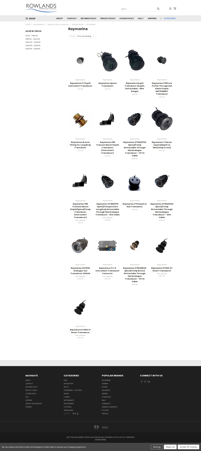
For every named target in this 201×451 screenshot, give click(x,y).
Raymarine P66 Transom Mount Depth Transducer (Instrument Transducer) (107, 147)
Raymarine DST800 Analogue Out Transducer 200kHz (80, 271)
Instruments (69, 400)
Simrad (105, 393)
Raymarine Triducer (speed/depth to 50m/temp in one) (162, 145)
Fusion (104, 387)
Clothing (67, 407)
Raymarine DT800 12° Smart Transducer (162, 269)
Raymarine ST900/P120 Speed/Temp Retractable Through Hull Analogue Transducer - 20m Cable (161, 211)
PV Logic (105, 410)
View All (105, 413)
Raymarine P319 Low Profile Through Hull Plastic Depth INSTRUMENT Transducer (162, 88)
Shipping (152, 18)
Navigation (68, 384)
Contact (72, 18)
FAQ (141, 18)
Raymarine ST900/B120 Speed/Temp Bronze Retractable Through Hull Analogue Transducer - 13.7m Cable (134, 275)
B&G (103, 400)
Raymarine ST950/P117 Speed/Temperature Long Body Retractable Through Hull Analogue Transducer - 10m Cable (108, 209)
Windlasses (68, 410)
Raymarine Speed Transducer (108, 84)
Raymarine (106, 380)
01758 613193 (169, 18)
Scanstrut (106, 397)
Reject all (170, 446)
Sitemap (29, 407)
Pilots (66, 387)
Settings (157, 446)
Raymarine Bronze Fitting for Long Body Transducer (80, 145)
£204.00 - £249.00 (33, 42)
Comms (67, 397)
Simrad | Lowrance (109, 407)
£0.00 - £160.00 (32, 35)
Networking (69, 403)
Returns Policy (88, 18)
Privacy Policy (107, 18)
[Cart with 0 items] (175, 8)
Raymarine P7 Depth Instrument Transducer (80, 84)
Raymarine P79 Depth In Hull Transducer (135, 205)
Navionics (106, 390)
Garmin (105, 384)
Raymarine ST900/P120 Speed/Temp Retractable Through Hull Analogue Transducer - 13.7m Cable (134, 149)
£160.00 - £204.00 (33, 39)
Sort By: (73, 36)
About (59, 18)
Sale (65, 380)
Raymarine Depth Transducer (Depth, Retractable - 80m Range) (135, 87)
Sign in (28, 403)
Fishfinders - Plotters (73, 390)
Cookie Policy (126, 18)
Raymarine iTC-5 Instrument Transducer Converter (107, 271)
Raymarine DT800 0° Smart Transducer (80, 331)
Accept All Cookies (188, 446)
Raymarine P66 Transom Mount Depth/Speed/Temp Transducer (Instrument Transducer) (80, 211)
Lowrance (106, 403)
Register (38, 403)
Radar (66, 393)
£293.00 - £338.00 (33, 48)
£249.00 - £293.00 (33, 45)
